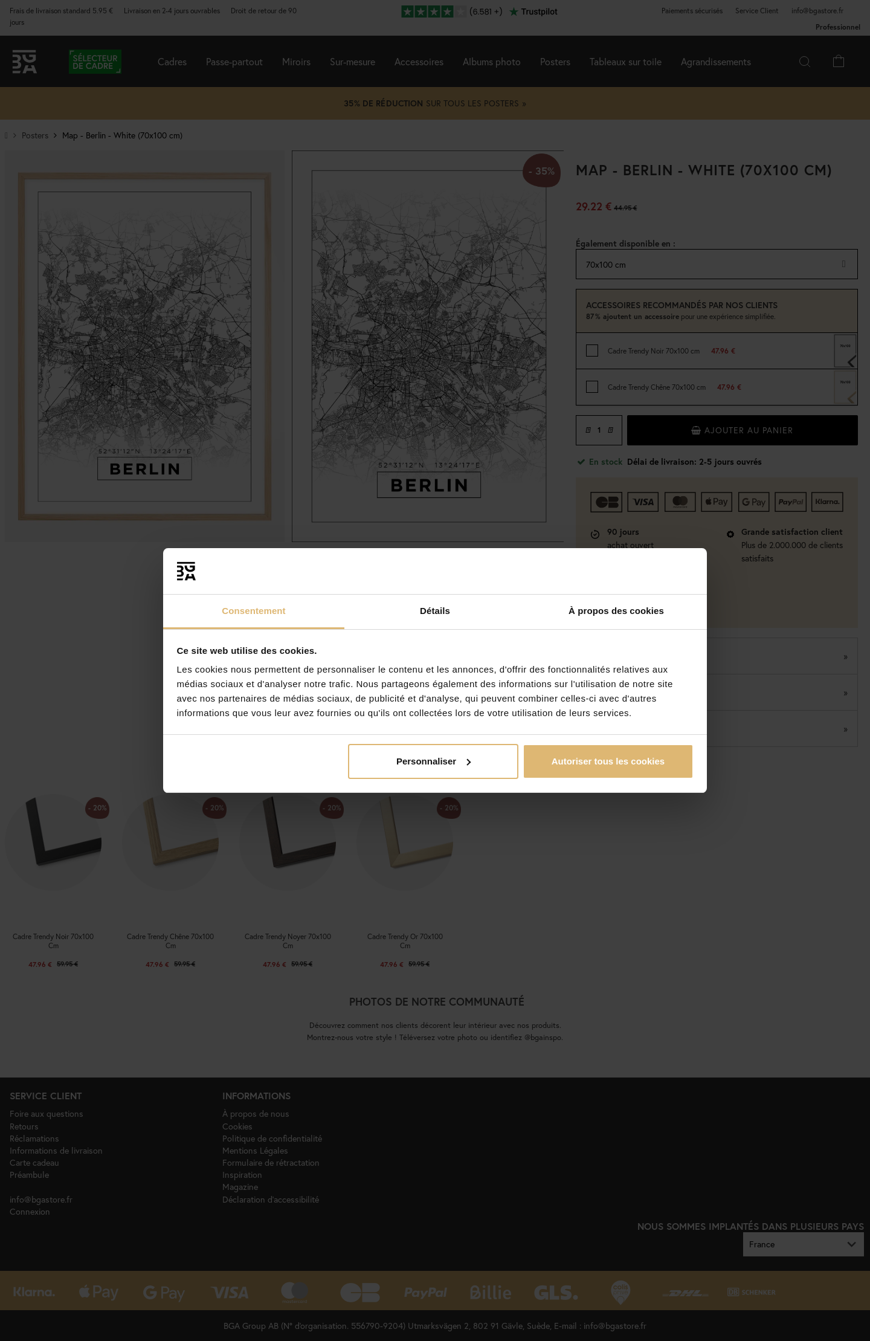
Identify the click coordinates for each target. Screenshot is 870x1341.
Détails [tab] (435, 611)
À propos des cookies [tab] (616, 611)
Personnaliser (433, 761)
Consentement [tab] (253, 611)
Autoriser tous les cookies (608, 761)
